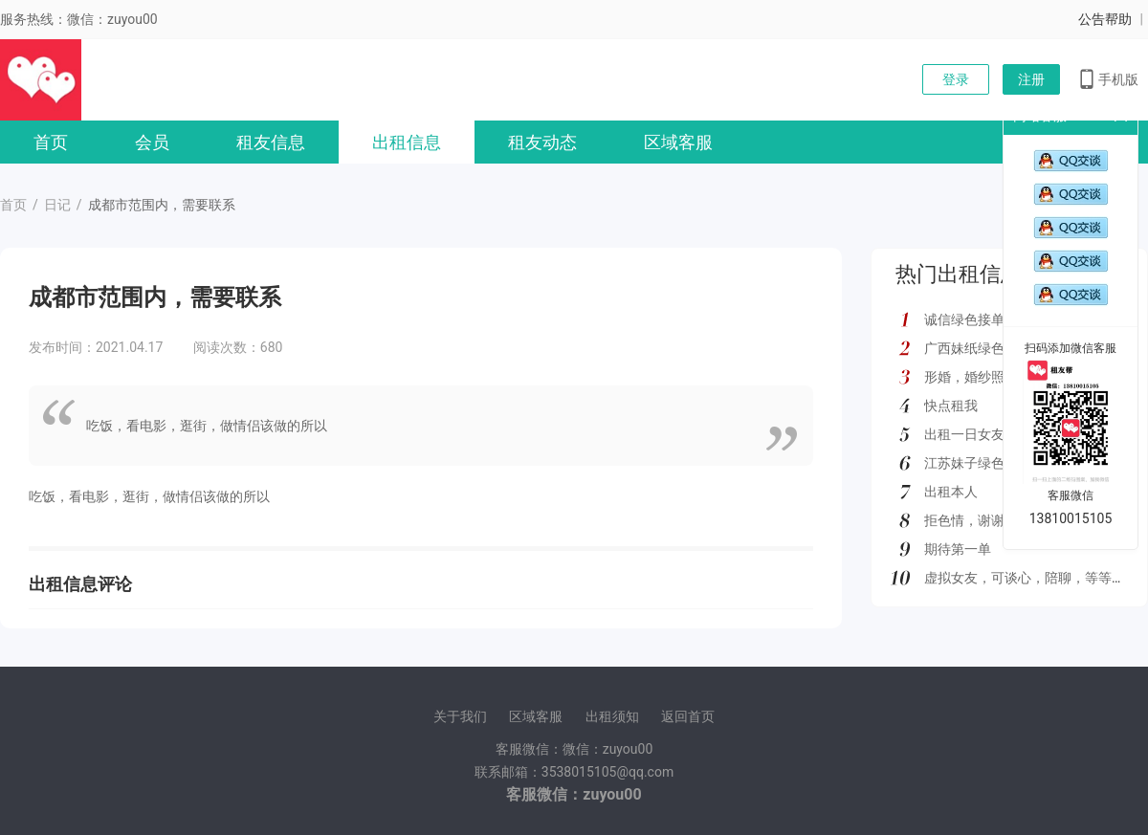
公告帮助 (1105, 19)
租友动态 (542, 142)
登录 (955, 79)
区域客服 (678, 142)
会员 (152, 142)
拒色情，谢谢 (964, 520)
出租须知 (612, 716)
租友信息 (270, 142)
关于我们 (460, 716)
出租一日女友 (964, 434)
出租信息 (406, 142)
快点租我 (951, 405)
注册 (1031, 79)
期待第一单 (957, 549)
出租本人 (951, 491)
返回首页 (688, 716)
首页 (50, 142)
